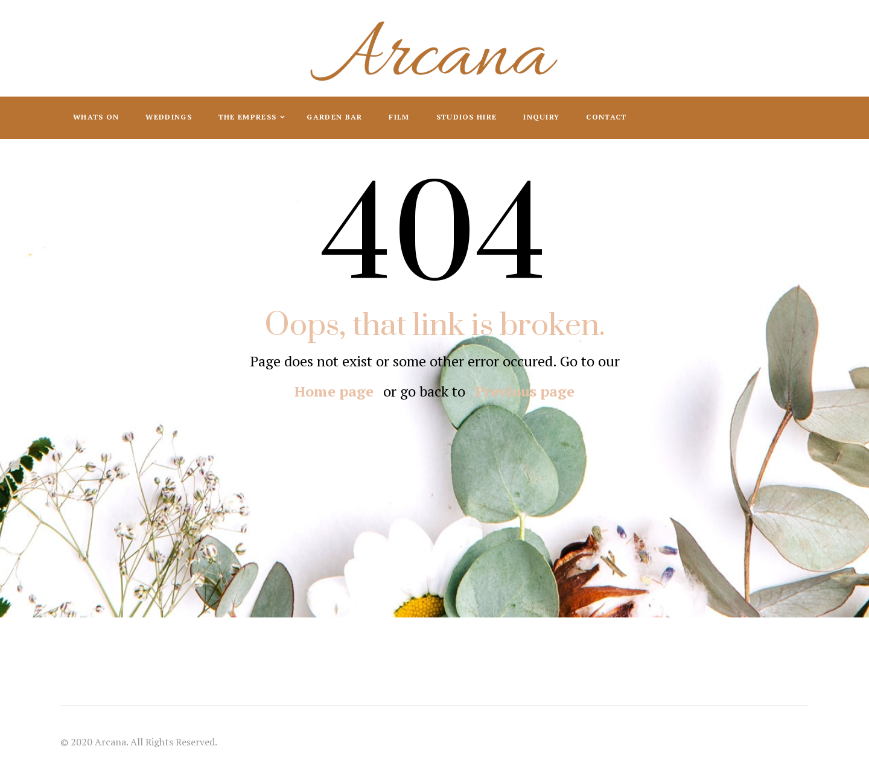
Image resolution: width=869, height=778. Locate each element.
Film (399, 116)
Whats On (96, 116)
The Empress (248, 116)
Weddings (168, 116)
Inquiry (541, 116)
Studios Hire (466, 116)
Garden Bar (334, 116)
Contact (606, 116)
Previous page (525, 391)
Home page (334, 391)
